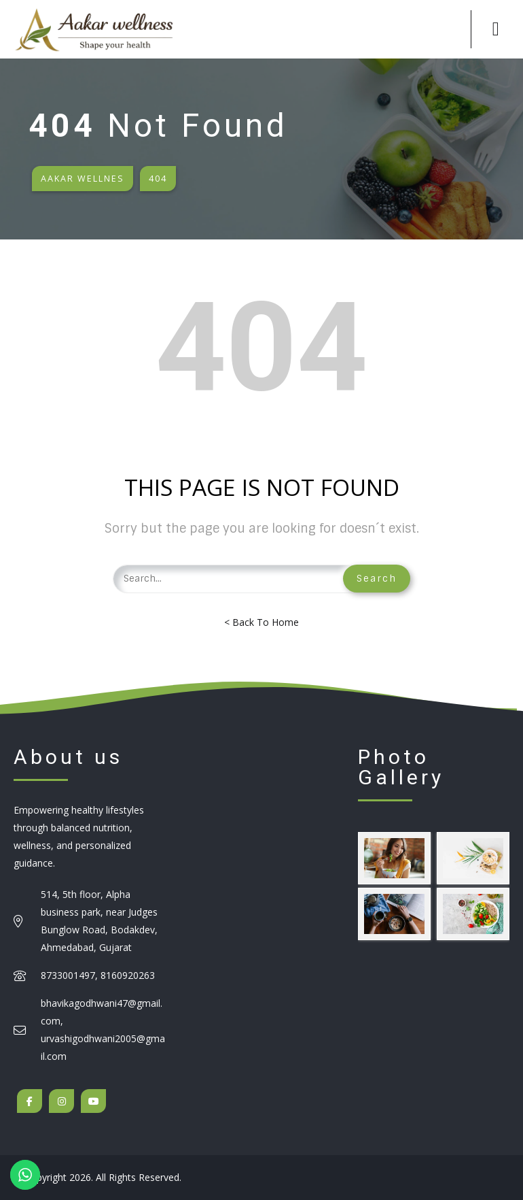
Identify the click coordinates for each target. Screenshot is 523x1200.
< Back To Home (261, 622)
